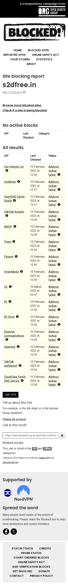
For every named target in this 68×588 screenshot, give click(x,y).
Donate (44, 571)
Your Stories (20, 59)
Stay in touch (22, 548)
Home (18, 50)
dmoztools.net (10, 462)
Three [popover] (9, 241)
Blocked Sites (38, 50)
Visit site (10, 394)
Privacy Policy (41, 576)
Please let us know (14, 419)
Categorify (43, 457)
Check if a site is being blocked (25, 110)
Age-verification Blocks (31, 567)
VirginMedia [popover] (13, 271)
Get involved (22, 571)
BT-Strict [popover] (11, 316)
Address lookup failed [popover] (54, 170)
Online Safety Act (45, 55)
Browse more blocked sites (22, 105)
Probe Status (31, 553)
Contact (17, 576)
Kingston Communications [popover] (14, 335)
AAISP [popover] (10, 226)
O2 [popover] (8, 286)
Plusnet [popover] (11, 256)
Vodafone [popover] (12, 181)
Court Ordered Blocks (31, 558)
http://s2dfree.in (12, 92)
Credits (45, 548)
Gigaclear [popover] (12, 346)
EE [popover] (7, 301)
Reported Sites (14, 55)
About (31, 64)
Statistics (44, 59)
